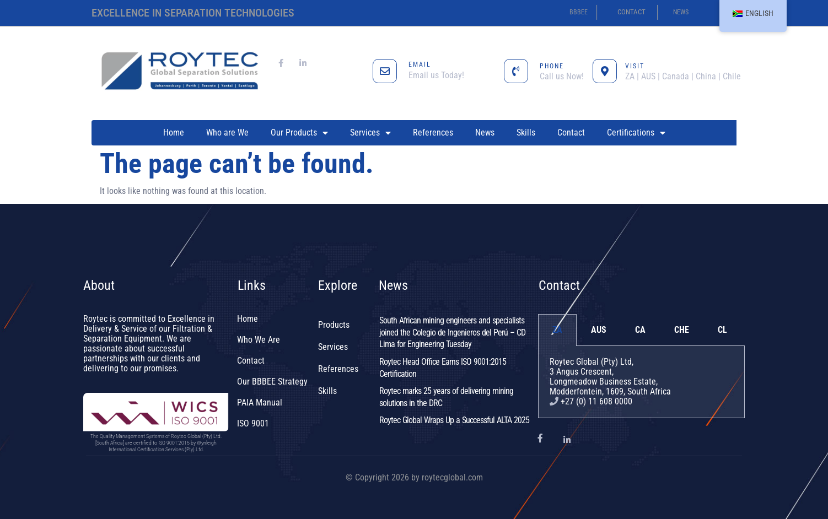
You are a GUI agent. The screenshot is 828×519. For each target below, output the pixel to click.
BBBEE (578, 12)
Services (370, 133)
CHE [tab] (681, 330)
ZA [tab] (557, 330)
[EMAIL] (385, 71)
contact (631, 12)
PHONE (552, 66)
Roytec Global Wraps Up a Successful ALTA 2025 (454, 420)
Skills (526, 132)
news (681, 12)
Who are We (227, 132)
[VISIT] (605, 71)
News (484, 132)
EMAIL (419, 64)
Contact (571, 132)
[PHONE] (516, 71)
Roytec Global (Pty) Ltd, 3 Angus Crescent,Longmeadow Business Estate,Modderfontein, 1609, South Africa (610, 376)
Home (173, 132)
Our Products (299, 133)
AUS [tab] (598, 330)
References (433, 132)
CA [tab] (640, 330)
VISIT (634, 66)
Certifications (636, 133)
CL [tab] (722, 330)
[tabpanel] (641, 382)
